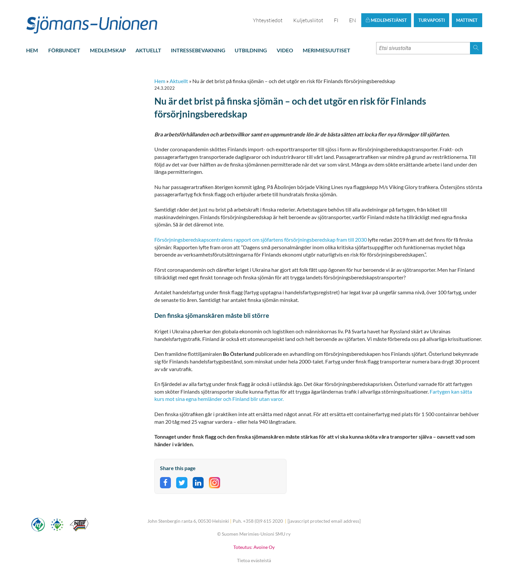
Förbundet (64, 50)
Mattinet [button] (467, 20)
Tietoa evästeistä (254, 560)
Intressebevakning (198, 50)
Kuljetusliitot (308, 20)
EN (352, 20)
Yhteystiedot (268, 20)
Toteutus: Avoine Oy (254, 547)
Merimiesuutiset (326, 50)
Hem (32, 50)
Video (285, 50)
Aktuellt (148, 50)
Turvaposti (431, 20)
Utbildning (251, 50)
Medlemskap (108, 50)
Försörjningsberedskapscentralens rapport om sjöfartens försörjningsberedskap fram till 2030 (260, 239)
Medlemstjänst (386, 20)
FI (336, 20)
